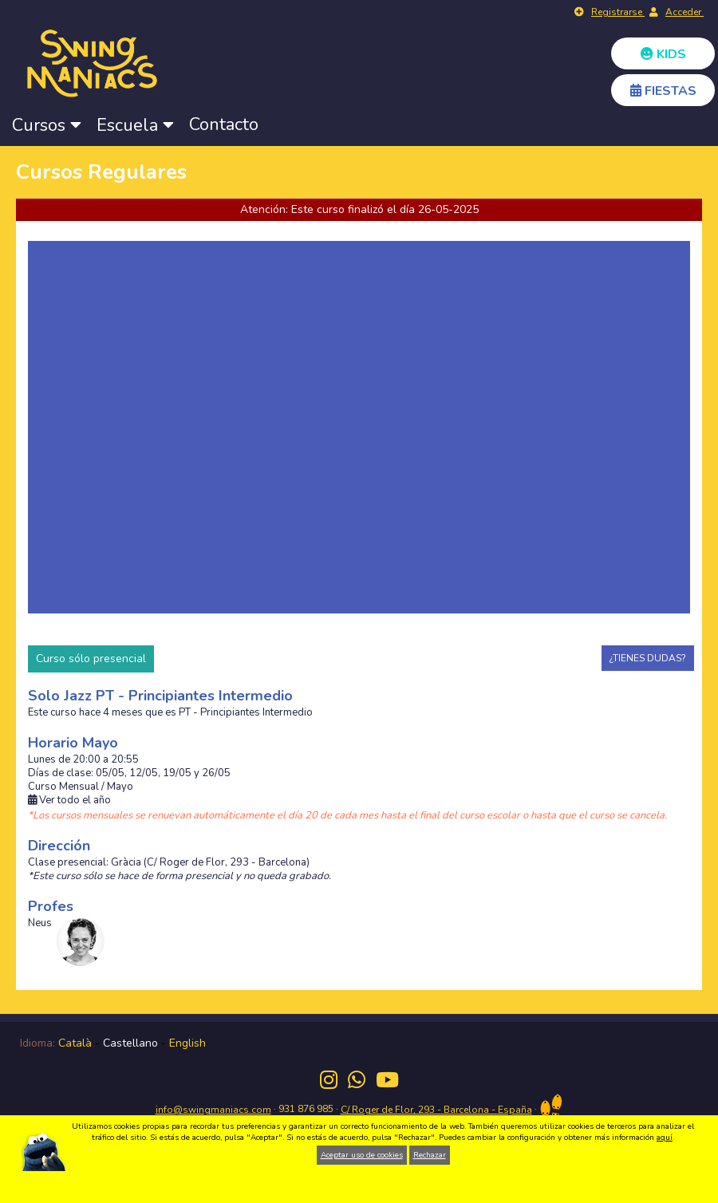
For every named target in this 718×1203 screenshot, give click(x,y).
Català (75, 1043)
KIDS (663, 54)
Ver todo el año (69, 800)
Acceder (684, 12)
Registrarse (618, 12)
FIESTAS (663, 91)
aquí (665, 1137)
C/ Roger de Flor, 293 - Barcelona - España (436, 1109)
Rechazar (429, 1155)
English (187, 1043)
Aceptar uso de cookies (362, 1155)
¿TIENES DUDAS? (648, 658)
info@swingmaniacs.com (213, 1109)
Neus (40, 923)
